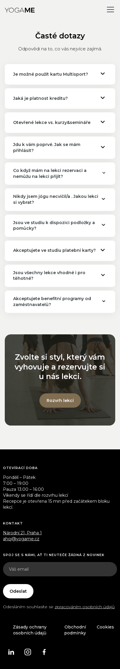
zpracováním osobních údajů (85, 606)
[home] (20, 9)
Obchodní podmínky (75, 630)
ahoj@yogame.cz (21, 538)
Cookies (105, 627)
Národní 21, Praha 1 (22, 532)
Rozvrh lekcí (60, 400)
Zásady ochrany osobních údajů (30, 630)
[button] (109, 9)
